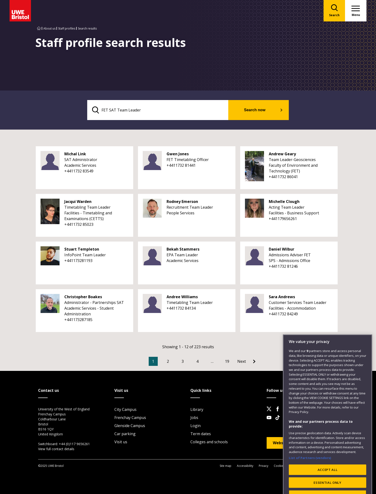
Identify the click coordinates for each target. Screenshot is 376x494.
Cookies (279, 466)
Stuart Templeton (81, 249)
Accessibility (245, 466)
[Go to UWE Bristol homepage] (39, 28)
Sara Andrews (282, 296)
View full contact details (56, 449)
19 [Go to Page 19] (227, 361)
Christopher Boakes (83, 296)
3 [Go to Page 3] (183, 361)
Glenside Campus (129, 425)
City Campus (125, 409)
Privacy (263, 466)
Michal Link (75, 153)
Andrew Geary (282, 153)
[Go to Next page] (246, 361)
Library (196, 409)
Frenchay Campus (130, 417)
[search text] (158, 110)
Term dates (200, 433)
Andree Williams (182, 296)
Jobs (194, 417)
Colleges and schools (209, 441)
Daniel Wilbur (281, 249)
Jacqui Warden (77, 201)
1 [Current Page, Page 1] (153, 361)
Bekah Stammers (183, 249)
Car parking (125, 433)
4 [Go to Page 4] (197, 361)
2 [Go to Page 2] (168, 361)
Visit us (120, 441)
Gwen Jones (178, 153)
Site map (225, 466)
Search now (254, 110)
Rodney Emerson (182, 201)
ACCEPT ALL (328, 483)
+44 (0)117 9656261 (74, 444)
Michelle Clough (284, 201)
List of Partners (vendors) (310, 471)
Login (195, 425)
